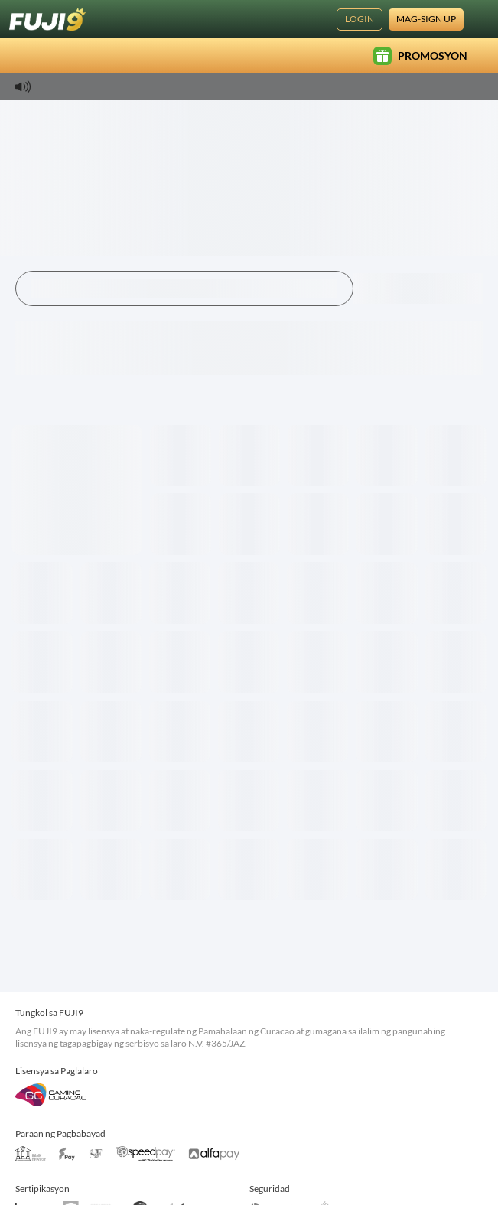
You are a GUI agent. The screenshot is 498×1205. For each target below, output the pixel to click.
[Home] (47, 19)
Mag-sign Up (426, 18)
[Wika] (479, 19)
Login (359, 18)
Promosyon (420, 56)
